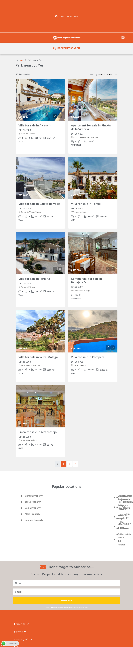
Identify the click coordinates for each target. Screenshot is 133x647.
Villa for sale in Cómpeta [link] (88, 357)
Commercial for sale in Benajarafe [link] (86, 280)
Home (21, 60)
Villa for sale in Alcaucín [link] (34, 125)
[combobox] (107, 74)
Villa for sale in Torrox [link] (86, 204)
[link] (40, 100)
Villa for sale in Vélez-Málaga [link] (38, 357)
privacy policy (65, 607)
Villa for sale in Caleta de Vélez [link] (39, 204)
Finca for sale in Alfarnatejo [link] (37, 432)
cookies (57, 607)
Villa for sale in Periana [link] (34, 279)
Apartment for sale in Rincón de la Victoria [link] (91, 127)
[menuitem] (123, 38)
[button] (2, 37)
